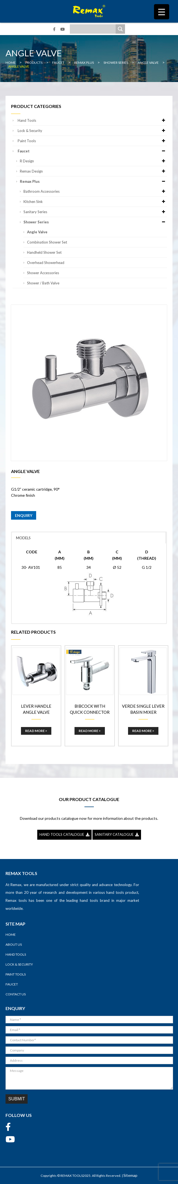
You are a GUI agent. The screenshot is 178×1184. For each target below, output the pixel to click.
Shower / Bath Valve (43, 283)
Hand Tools (92, 120)
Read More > (36, 731)
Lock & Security (92, 130)
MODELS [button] (23, 538)
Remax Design (93, 171)
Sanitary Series (95, 212)
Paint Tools (92, 141)
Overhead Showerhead (45, 262)
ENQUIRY (23, 515)
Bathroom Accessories (95, 191)
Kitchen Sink (95, 201)
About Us (14, 944)
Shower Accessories (43, 273)
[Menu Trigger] (161, 11)
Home (11, 934)
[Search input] (94, 29)
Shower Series (95, 222)
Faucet (92, 151)
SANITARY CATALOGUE (117, 834)
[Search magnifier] (120, 29)
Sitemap (130, 1175)
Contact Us (16, 994)
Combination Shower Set (47, 242)
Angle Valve (37, 232)
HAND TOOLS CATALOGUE (64, 834)
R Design (93, 161)
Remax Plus (93, 181)
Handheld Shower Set (44, 252)
